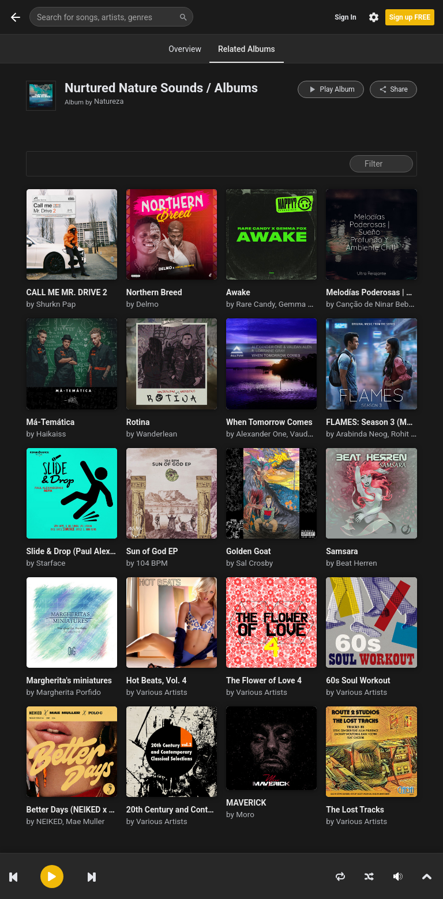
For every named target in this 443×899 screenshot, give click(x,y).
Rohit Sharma (414, 433)
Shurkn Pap (56, 304)
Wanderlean (156, 433)
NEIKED (49, 821)
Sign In (345, 17)
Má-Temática (51, 422)
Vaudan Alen (312, 433)
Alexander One (261, 433)
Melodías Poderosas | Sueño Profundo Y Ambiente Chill (371, 292)
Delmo (147, 304)
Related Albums (246, 49)
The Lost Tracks (355, 809)
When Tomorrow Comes (269, 422)
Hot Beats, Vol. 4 (156, 680)
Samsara (342, 551)
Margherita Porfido (68, 692)
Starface (51, 562)
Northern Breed (154, 292)
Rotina (138, 422)
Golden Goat (248, 551)
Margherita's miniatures (69, 680)
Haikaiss (51, 433)
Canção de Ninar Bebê (374, 304)
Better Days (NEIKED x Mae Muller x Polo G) (72, 809)
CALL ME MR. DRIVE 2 (67, 292)
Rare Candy (255, 304)
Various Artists (161, 692)
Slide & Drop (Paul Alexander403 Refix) (72, 551)
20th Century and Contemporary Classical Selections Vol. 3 (171, 809)
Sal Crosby (254, 562)
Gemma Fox (299, 304)
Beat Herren (356, 562)
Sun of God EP (152, 551)
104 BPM (152, 562)
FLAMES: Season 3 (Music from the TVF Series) (371, 422)
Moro (245, 814)
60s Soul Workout (358, 680)
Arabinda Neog (362, 433)
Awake (238, 292)
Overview (184, 49)
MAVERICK (246, 802)
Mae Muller (85, 821)
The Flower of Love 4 (264, 680)
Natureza (108, 101)
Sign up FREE (409, 17)
